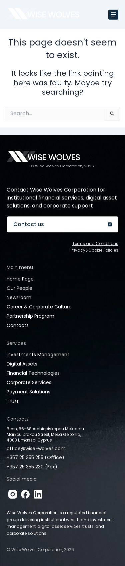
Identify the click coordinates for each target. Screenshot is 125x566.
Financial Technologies (33, 373)
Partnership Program (30, 316)
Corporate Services (29, 382)
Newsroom (19, 297)
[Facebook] (25, 494)
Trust (13, 401)
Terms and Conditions (95, 243)
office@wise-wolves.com (36, 448)
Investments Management (38, 354)
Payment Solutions (28, 391)
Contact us (28, 224)
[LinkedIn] (38, 494)
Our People (19, 288)
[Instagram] (13, 494)
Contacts (18, 325)
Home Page (20, 279)
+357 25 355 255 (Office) (35, 457)
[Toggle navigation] (113, 15)
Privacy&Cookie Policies (94, 250)
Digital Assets (22, 364)
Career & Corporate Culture (39, 306)
